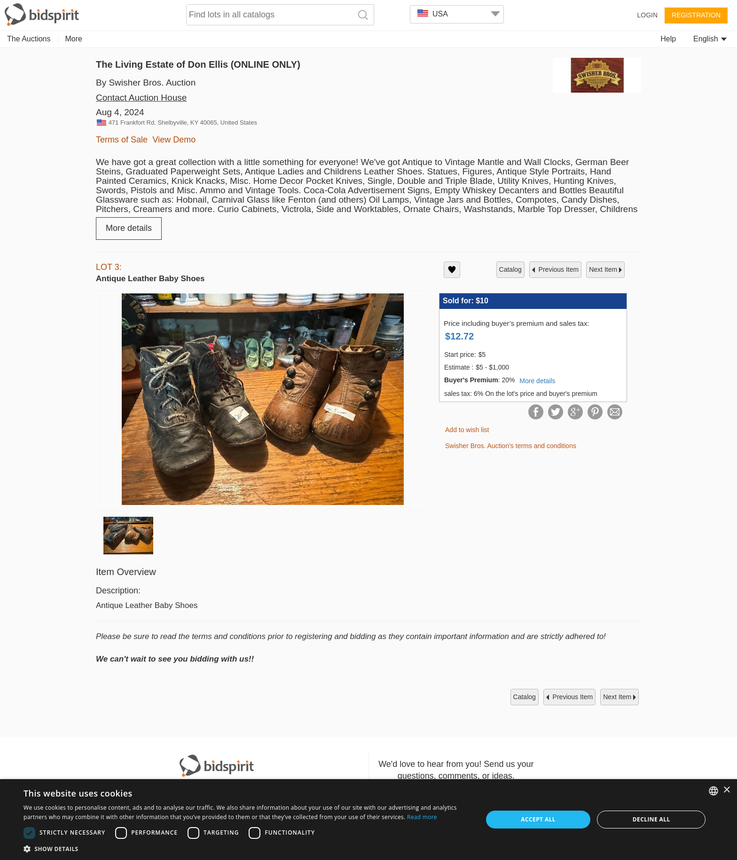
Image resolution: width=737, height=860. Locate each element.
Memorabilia (367, 39)
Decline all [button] (651, 819)
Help (668, 39)
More (555, 39)
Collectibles (108, 39)
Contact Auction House (141, 98)
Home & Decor (427, 39)
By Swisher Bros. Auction (146, 82)
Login (647, 15)
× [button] (726, 790)
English (710, 39)
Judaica (520, 39)
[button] (246, 848)
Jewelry (154, 39)
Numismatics (267, 39)
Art (70, 39)
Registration (696, 15)
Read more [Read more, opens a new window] (422, 817)
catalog (510, 269)
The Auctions (29, 39)
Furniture (318, 39)
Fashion (479, 39)
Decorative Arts (206, 39)
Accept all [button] (538, 819)
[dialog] (368, 819)
